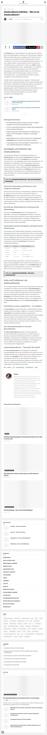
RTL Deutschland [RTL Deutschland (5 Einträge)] (22, 628)
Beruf (16, 82)
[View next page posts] (25, 114)
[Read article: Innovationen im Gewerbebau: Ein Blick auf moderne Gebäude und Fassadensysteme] (6, 715)
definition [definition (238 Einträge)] (6, 621)
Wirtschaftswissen (11, 9)
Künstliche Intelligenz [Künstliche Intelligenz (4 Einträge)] (13, 626)
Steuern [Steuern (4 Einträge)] (19, 631)
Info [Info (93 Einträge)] (30, 623)
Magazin (7, 433)
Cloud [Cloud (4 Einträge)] (41, 618)
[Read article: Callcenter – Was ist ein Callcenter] (6, 534)
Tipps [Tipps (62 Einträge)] (24, 631)
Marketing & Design (8, 589)
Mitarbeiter (7, 265)
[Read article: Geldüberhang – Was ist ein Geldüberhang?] (6, 545)
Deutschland (11, 143)
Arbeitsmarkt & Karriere (10, 563)
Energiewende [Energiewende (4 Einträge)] (13, 623)
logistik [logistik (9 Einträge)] (22, 626)
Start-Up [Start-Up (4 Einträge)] (6, 631)
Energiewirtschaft (8, 569)
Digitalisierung (8, 88)
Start (5, 9)
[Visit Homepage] (23, 2)
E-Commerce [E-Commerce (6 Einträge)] (36, 621)
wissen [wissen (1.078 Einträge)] (15, 636)
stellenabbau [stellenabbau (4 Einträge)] (12, 631)
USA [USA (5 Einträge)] (18, 634)
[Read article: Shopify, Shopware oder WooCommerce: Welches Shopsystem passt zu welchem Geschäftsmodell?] (6, 727)
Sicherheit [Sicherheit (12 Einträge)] (34, 628)
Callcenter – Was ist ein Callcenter (17, 532)
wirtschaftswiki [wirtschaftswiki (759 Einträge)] (39, 634)
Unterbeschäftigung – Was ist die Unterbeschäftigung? (18, 510)
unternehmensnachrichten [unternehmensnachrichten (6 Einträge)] (10, 634)
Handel (5, 577)
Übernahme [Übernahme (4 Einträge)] (27, 636)
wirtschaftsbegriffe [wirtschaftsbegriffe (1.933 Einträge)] (29, 634)
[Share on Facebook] (19, 47)
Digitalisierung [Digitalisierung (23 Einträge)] (21, 621)
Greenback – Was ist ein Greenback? (18, 526)
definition (9, 367)
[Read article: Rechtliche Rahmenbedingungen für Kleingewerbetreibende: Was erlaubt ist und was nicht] (7, 103)
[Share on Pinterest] (38, 47)
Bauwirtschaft (7, 566)
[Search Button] (45, 2)
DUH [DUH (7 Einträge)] (31, 621)
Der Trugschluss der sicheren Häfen (11, 665)
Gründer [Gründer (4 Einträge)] (25, 623)
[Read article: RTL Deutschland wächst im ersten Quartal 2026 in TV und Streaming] (23, 686)
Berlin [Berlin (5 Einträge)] (36, 618)
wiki (13, 367)
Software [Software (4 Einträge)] (41, 628)
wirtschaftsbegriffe (20, 367)
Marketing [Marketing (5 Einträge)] (28, 626)
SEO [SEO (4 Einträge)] (29, 628)
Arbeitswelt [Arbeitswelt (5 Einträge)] (17, 618)
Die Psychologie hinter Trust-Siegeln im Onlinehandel (15, 658)
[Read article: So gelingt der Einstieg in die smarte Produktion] (6, 721)
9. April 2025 (6, 512)
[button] (2, 732)
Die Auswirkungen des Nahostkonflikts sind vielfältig (15, 661)
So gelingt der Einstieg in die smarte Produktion (14, 648)
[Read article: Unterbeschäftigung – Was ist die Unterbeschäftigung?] (23, 494)
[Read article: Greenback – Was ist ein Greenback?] (6, 528)
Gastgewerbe (7, 575)
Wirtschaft (25, 173)
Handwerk (6, 580)
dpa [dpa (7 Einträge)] (27, 621)
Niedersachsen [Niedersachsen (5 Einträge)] (7, 628)
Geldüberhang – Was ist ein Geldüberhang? (19, 544)
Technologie (6, 595)
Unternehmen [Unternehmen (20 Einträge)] (35, 631)
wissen (36, 367)
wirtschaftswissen (29, 367)
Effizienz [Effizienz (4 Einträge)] (6, 623)
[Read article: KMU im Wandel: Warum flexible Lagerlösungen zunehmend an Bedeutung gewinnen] (6, 709)
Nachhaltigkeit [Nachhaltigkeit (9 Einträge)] (35, 626)
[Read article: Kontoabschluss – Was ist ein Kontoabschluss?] (6, 539)
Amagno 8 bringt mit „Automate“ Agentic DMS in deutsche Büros (17, 655)
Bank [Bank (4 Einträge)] (32, 618)
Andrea (11, 19)
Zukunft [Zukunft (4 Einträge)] (21, 636)
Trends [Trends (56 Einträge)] (28, 631)
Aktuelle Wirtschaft (9, 560)
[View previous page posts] (22, 114)
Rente (35, 317)
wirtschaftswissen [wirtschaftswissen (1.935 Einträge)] (8, 636)
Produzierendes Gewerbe (10, 592)
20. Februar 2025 (7, 477)
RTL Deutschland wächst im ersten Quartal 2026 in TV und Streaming (21, 698)
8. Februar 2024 (18, 19)
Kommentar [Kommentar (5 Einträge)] (38, 623)
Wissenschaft (7, 606)
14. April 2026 (12, 700)
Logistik (5, 583)
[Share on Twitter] (31, 47)
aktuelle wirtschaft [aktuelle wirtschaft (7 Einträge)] (8, 618)
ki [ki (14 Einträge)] (33, 623)
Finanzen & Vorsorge (9, 572)
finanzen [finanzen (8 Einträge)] (20, 623)
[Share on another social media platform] (41, 47)
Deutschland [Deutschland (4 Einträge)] (13, 621)
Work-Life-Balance (19, 86)
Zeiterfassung (7, 233)
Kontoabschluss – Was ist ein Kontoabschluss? (20, 538)
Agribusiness (7, 557)
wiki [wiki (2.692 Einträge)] (22, 634)
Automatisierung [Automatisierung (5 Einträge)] (25, 618)
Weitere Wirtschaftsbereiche (11, 601)
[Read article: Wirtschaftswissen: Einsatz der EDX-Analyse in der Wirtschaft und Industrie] (7, 109)
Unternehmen (7, 71)
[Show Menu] (2, 2)
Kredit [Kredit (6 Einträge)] (5, 626)
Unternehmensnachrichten (11, 598)
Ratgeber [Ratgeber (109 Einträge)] (14, 628)
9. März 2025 (15, 104)
